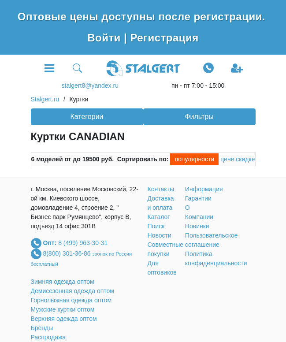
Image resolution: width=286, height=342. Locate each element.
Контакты (161, 189)
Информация (204, 189)
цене (227, 159)
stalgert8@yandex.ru (90, 85)
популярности (194, 159)
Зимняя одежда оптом (62, 281)
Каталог (159, 216)
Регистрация (164, 38)
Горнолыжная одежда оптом (71, 300)
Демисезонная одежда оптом (72, 290)
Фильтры (199, 116)
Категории (86, 116)
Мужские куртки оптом (63, 309)
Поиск (156, 226)
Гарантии (198, 198)
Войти (105, 38)
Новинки (197, 226)
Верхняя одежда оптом (64, 318)
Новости (159, 235)
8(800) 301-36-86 (67, 252)
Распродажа (48, 337)
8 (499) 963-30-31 (83, 242)
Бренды (42, 327)
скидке (245, 159)
